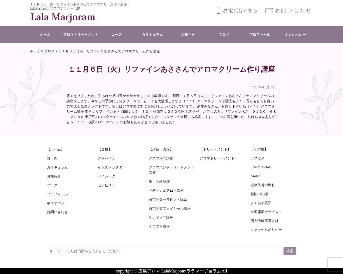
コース (116, 34)
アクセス (257, 158)
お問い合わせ (57, 212)
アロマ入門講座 (161, 158)
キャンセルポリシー (266, 230)
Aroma (255, 176)
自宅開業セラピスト (266, 212)
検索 (289, 251)
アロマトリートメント (80, 34)
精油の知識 (259, 194)
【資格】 (105, 149)
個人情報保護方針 (264, 221)
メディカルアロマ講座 (166, 190)
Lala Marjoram (260, 167)
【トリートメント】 (215, 149)
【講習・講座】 (161, 149)
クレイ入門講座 (161, 217)
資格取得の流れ (262, 185)
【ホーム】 (55, 149)
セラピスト (106, 185)
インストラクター (112, 167)
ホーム (45, 34)
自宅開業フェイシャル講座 (170, 208)
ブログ (224, 34)
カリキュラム (152, 34)
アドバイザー (108, 158)
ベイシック (106, 176)
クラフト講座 (159, 226)
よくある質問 (260, 203)
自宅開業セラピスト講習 (168, 199)
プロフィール (259, 34)
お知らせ (188, 34)
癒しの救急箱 (159, 182)
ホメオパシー (295, 34)
